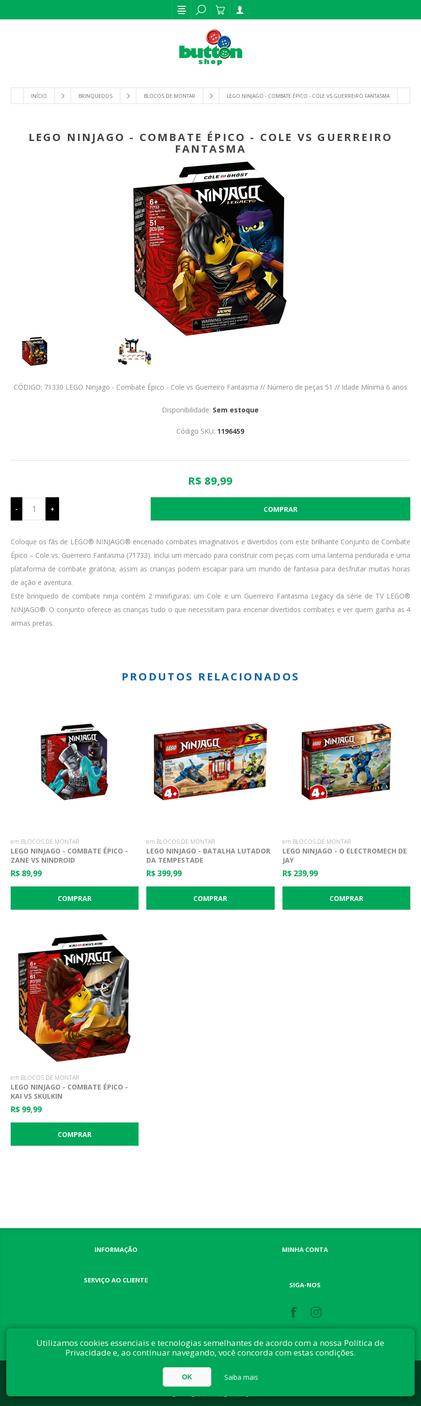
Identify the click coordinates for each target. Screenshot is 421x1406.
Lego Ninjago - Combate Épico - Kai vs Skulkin (69, 1091)
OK (187, 1377)
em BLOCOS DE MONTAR (45, 841)
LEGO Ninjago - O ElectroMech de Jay (344, 855)
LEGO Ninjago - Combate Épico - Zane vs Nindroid (69, 855)
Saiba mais (241, 1377)
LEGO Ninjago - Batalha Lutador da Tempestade (208, 855)
